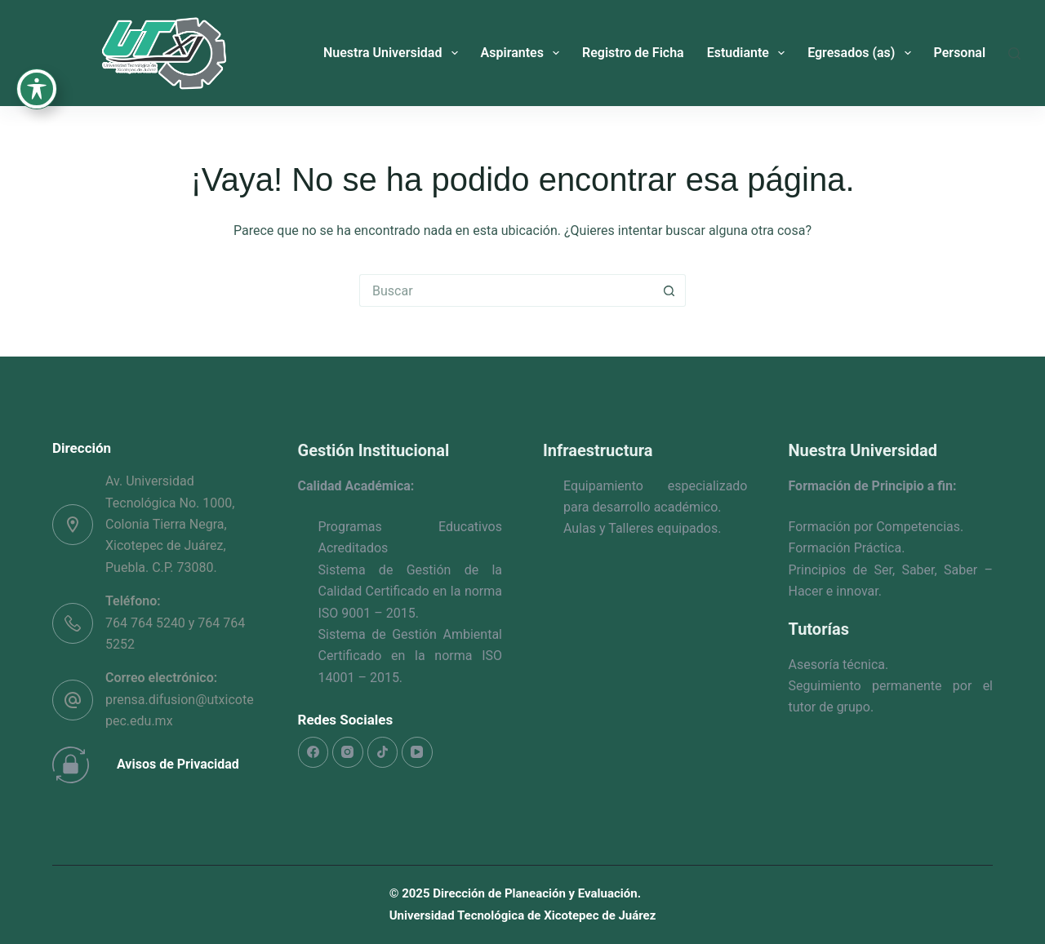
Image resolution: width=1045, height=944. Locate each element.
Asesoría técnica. (839, 664)
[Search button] (669, 290)
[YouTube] (417, 752)
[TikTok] (382, 752)
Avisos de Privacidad (178, 764)
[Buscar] (1014, 53)
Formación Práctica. (847, 548)
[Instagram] (347, 752)
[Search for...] (506, 290)
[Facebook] (313, 752)
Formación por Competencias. (876, 526)
